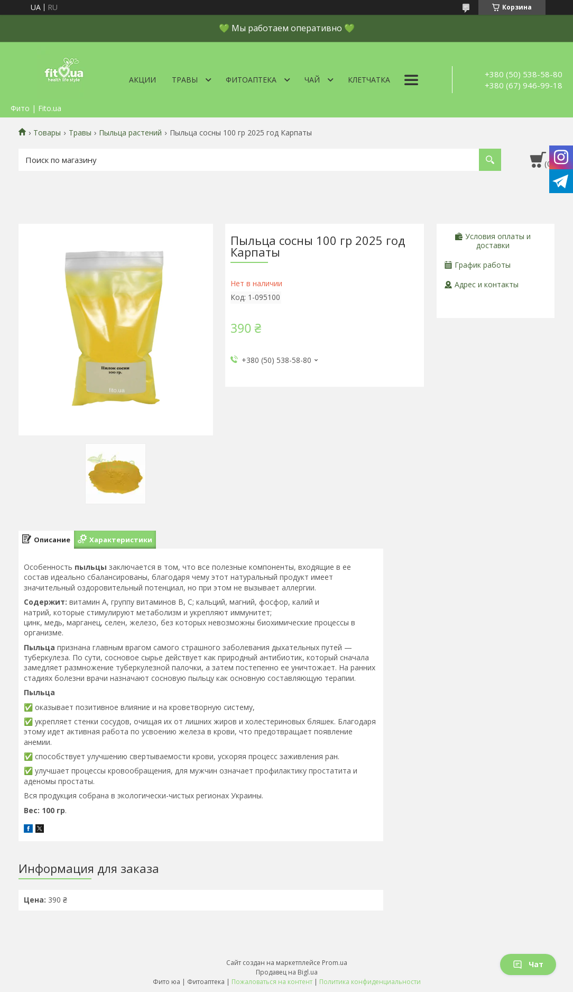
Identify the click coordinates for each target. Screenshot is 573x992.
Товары (47, 133)
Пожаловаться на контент (272, 981)
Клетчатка (369, 80)
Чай (312, 80)
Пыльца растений (130, 133)
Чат (528, 964)
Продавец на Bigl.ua (287, 972)
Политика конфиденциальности (370, 981)
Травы (185, 80)
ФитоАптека (251, 80)
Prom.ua (334, 962)
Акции (142, 80)
